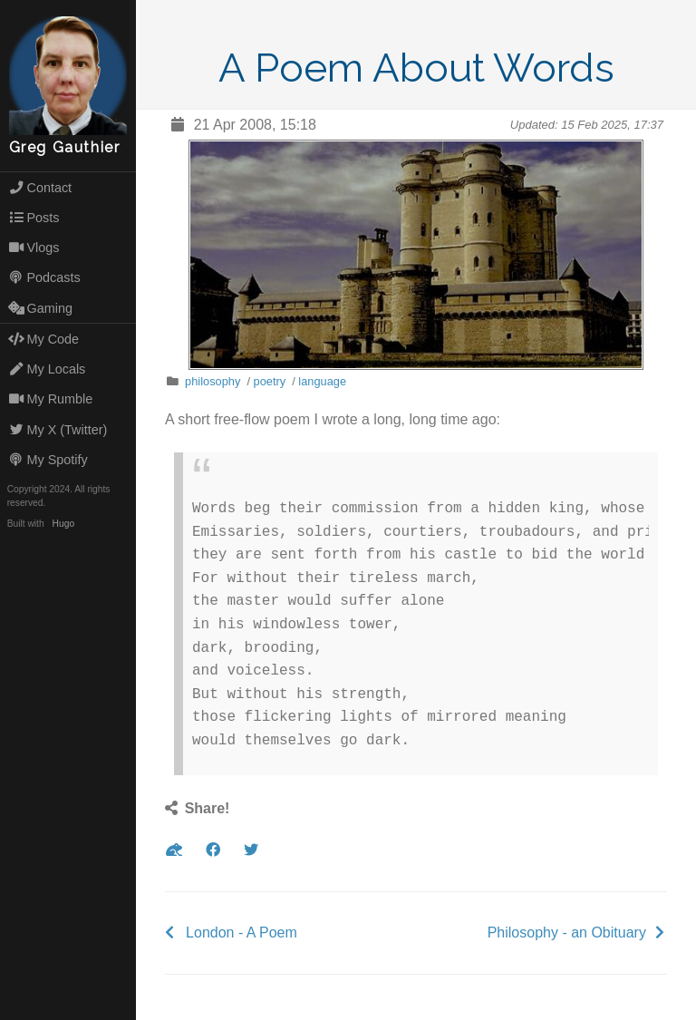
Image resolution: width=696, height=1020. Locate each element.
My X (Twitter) (58, 430)
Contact (40, 187)
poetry (270, 381)
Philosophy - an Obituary (567, 932)
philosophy (212, 381)
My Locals (47, 369)
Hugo (63, 524)
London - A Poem (241, 932)
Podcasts (44, 277)
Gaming (40, 308)
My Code (43, 339)
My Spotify (48, 459)
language (322, 381)
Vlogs (34, 247)
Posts (34, 217)
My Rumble (50, 399)
